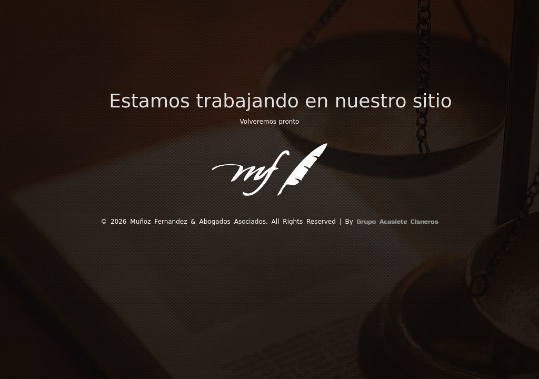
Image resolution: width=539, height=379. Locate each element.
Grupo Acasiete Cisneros (397, 221)
